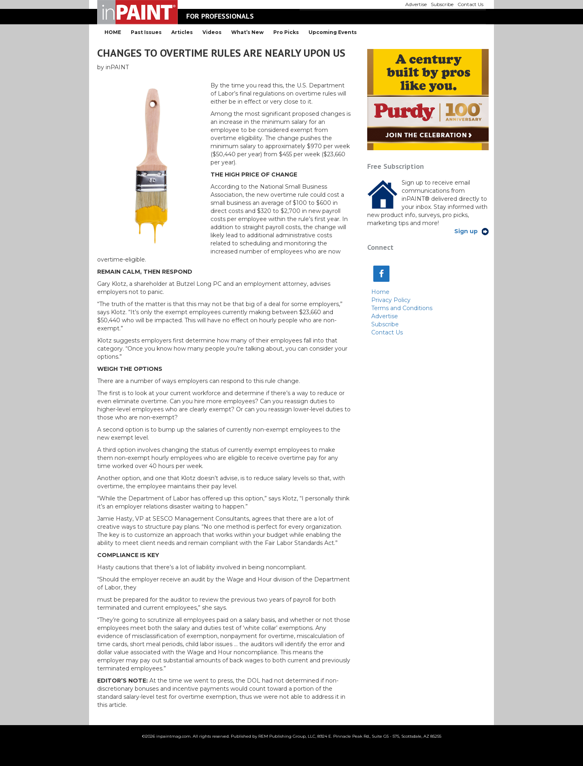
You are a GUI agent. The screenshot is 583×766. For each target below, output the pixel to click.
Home (380, 292)
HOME (112, 32)
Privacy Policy (391, 300)
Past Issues (146, 32)
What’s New (247, 32)
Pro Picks (286, 32)
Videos (211, 32)
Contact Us (387, 332)
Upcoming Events (333, 32)
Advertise (384, 316)
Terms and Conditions (401, 308)
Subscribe (385, 324)
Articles (182, 32)
